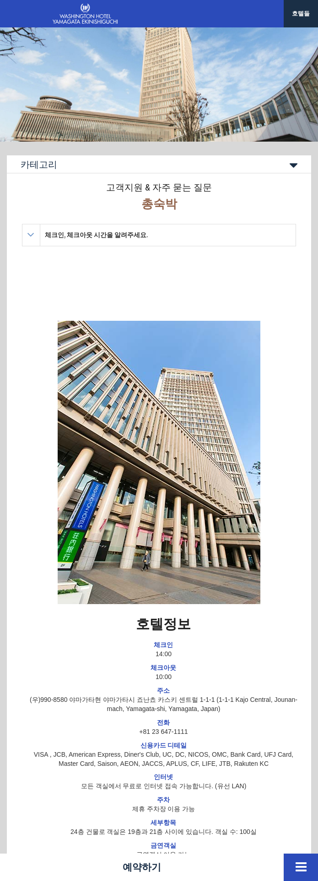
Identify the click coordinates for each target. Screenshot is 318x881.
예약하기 (142, 867)
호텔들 (301, 13)
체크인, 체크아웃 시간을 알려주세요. (96, 235)
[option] (159, 84)
